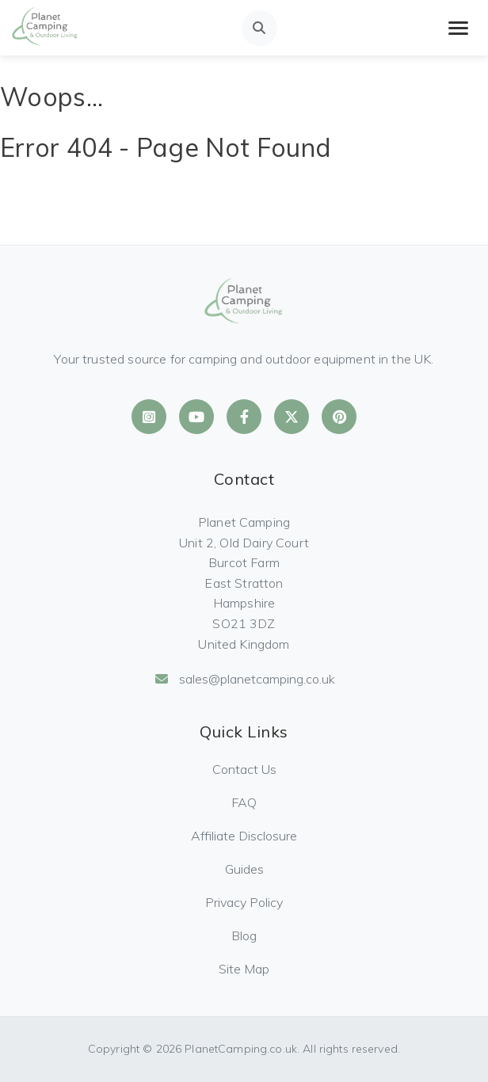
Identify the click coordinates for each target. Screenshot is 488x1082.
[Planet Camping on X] (291, 416)
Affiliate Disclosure (244, 836)
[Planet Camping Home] (45, 27)
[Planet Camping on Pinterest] (339, 416)
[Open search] (259, 28)
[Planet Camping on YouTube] (196, 416)
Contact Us (244, 769)
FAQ (244, 802)
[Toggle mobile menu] (458, 28)
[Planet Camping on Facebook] (244, 416)
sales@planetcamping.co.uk (244, 679)
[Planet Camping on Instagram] (149, 416)
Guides (244, 869)
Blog (244, 935)
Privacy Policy (244, 902)
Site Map (244, 969)
